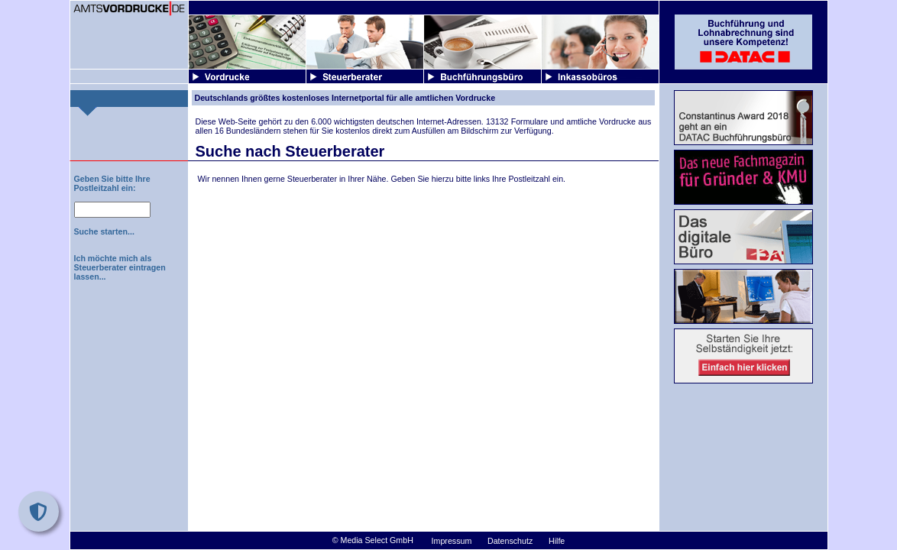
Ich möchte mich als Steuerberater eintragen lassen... (120, 267)
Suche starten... (104, 231)
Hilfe (557, 540)
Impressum (452, 540)
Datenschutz (510, 540)
